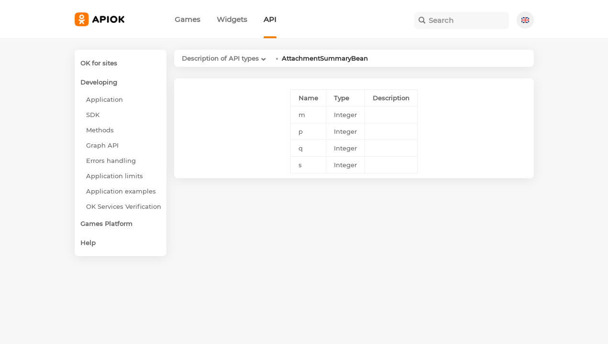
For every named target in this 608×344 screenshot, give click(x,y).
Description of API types (220, 58)
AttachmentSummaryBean (325, 58)
